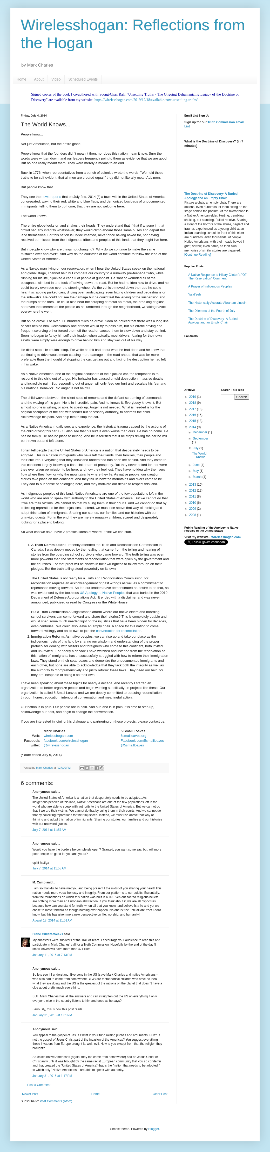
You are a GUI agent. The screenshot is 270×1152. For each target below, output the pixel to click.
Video (56, 79)
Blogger (153, 1129)
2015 (193, 421)
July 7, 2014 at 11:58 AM (49, 868)
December (200, 432)
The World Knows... (200, 455)
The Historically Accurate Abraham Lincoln (217, 303)
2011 (193, 496)
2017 (193, 409)
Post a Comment (38, 1085)
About (39, 79)
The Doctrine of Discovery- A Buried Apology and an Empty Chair (213, 320)
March (198, 477)
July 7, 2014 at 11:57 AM (49, 830)
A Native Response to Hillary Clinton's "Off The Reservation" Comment (217, 276)
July (196, 448)
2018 (193, 403)
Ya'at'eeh (194, 294)
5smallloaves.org (133, 736)
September (200, 438)
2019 (193, 397)
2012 (193, 490)
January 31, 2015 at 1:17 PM (52, 1076)
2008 (193, 515)
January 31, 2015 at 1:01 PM (52, 1015)
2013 (193, 484)
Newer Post (30, 1094)
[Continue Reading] (197, 254)
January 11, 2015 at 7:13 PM (52, 955)
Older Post (160, 1094)
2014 (193, 427)
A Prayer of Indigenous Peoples (210, 286)
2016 (193, 415)
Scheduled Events (83, 79)
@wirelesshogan (56, 745)
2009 (193, 508)
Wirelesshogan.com (226, 537)
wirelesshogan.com (58, 736)
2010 (193, 503)
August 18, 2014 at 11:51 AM (52, 920)
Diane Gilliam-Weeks (47, 934)
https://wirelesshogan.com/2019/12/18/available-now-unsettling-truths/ (146, 100)
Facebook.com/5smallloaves (142, 741)
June (196, 465)
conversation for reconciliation (118, 631)
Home (21, 79)
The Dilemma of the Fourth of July (211, 311)
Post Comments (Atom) (56, 1101)
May (196, 471)
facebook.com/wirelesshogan (66, 741)
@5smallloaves (132, 745)
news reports (51, 197)
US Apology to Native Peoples (102, 593)
